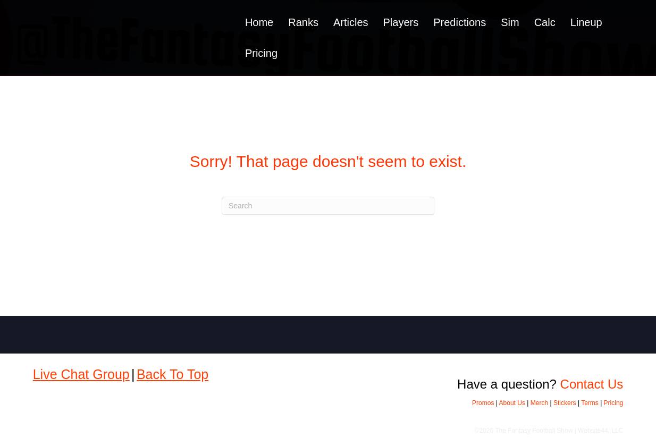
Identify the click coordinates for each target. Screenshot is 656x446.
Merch (539, 403)
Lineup (586, 22)
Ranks (303, 22)
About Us (512, 403)
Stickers (564, 403)
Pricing (261, 53)
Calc (545, 22)
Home (259, 22)
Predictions (459, 22)
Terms (590, 403)
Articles (350, 22)
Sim (510, 22)
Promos (483, 403)
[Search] (328, 206)
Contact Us (592, 384)
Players (401, 22)
